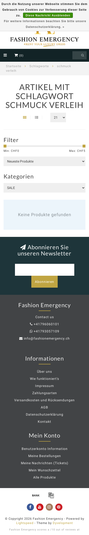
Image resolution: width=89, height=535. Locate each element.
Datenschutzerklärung (44, 414)
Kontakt (44, 421)
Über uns (44, 371)
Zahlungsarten (44, 393)
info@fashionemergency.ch (47, 338)
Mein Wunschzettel (45, 470)
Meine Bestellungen (44, 456)
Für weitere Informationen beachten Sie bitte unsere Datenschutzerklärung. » (45, 24)
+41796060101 (46, 324)
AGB (44, 407)
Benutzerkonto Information (45, 449)
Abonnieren (44, 282)
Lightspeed (24, 523)
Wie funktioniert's (44, 379)
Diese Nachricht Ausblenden (48, 15)
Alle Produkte (44, 477)
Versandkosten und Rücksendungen (44, 400)
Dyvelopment (63, 523)
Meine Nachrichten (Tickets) (44, 463)
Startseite (13, 66)
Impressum (44, 386)
